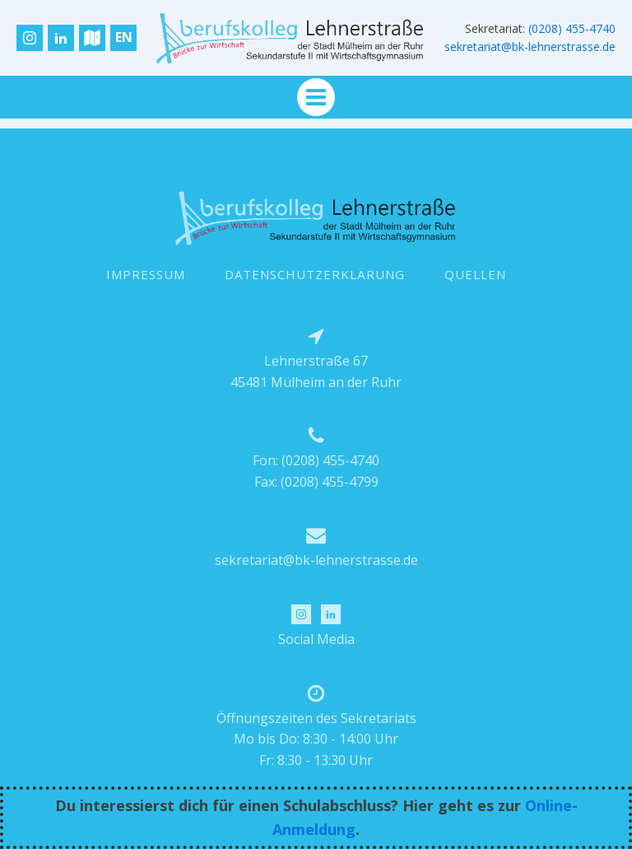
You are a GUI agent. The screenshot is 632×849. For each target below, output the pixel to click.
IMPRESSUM (145, 274)
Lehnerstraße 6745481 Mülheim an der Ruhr (316, 371)
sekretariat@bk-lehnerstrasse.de (530, 46)
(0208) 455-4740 (572, 28)
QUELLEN (475, 274)
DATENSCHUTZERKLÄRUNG (315, 274)
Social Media (316, 639)
